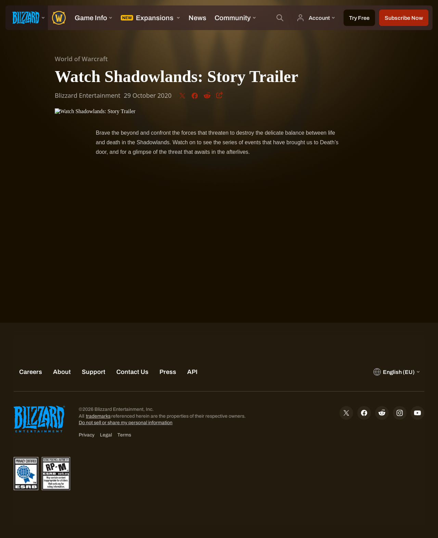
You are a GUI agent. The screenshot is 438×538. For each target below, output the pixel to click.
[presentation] (26, 17)
